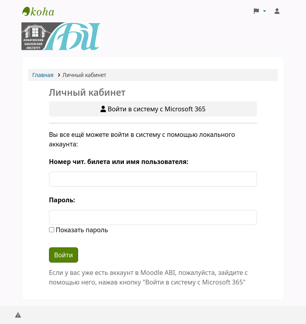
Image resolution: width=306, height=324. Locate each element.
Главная (42, 75)
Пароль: (62, 200)
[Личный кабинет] (277, 11)
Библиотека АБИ (42, 11)
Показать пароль (81, 229)
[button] (259, 11)
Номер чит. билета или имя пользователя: (118, 161)
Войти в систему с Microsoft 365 (153, 109)
